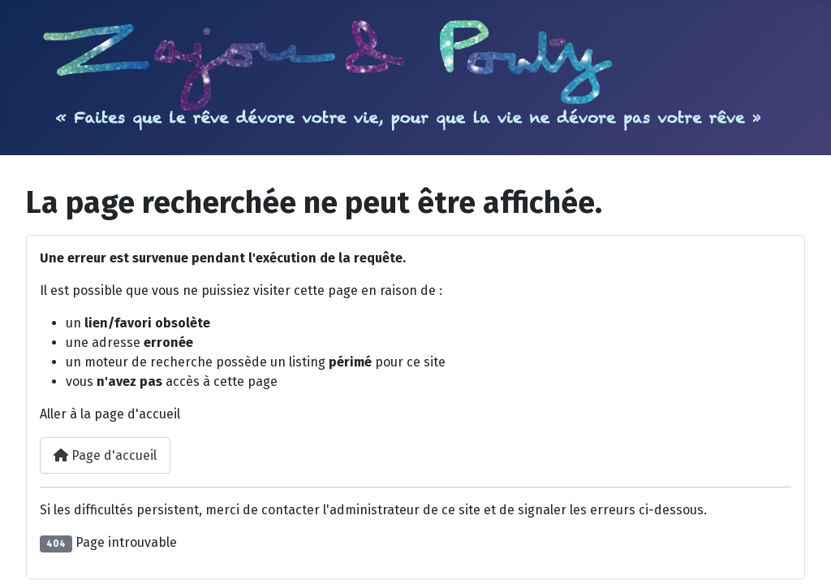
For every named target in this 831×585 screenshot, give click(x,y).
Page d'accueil (105, 455)
